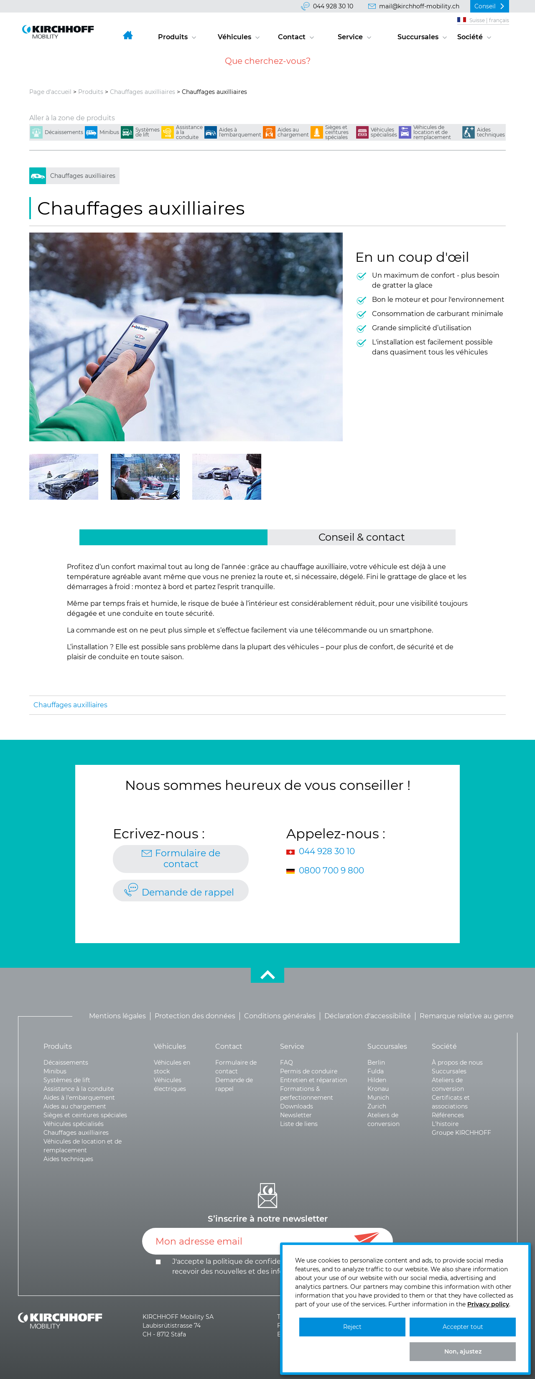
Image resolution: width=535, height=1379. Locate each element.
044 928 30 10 (333, 6)
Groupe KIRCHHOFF (461, 1132)
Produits (173, 37)
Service (350, 37)
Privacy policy (488, 1304)
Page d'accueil (50, 92)
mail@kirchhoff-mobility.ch (419, 6)
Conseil (485, 6)
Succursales (417, 37)
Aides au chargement (293, 132)
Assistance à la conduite (189, 132)
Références (448, 1115)
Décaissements (64, 132)
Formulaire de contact (187, 859)
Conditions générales (280, 1016)
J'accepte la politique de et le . (275, 1266)
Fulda (375, 1071)
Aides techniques (491, 132)
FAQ (286, 1062)
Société (470, 37)
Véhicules (234, 37)
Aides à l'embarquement (240, 132)
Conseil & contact (361, 537)
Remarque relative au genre (467, 1016)
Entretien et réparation (313, 1080)
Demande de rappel (188, 892)
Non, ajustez (463, 1351)
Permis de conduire (308, 1071)
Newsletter (296, 1115)
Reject (352, 1327)
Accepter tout (463, 1327)
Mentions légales (117, 1016)
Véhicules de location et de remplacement (432, 132)
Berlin (376, 1062)
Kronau (378, 1089)
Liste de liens (299, 1124)
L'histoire (445, 1124)
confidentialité (279, 1261)
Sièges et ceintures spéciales (337, 132)
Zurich (376, 1106)
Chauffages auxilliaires (142, 92)
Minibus (109, 132)
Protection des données (195, 1016)
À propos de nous (457, 1062)
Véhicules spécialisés (384, 132)
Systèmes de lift (147, 132)
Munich (378, 1097)
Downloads (296, 1106)
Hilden (376, 1080)
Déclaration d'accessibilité (367, 1016)
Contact (292, 37)
